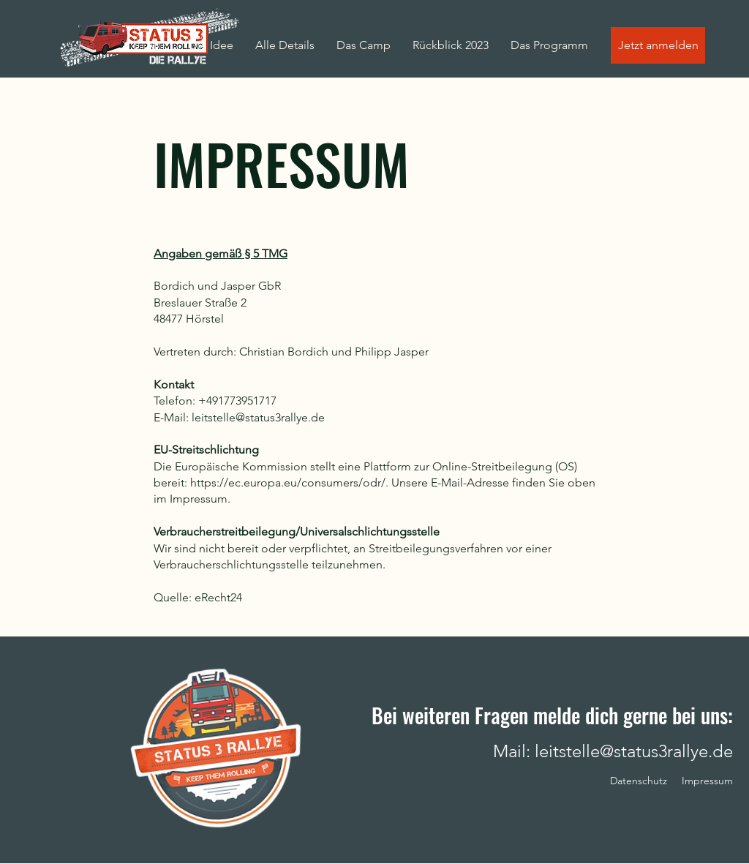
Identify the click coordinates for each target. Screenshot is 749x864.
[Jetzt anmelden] (658, 45)
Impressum (707, 780)
